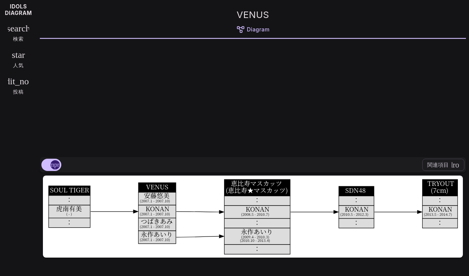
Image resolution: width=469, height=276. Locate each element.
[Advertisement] (253, 96)
